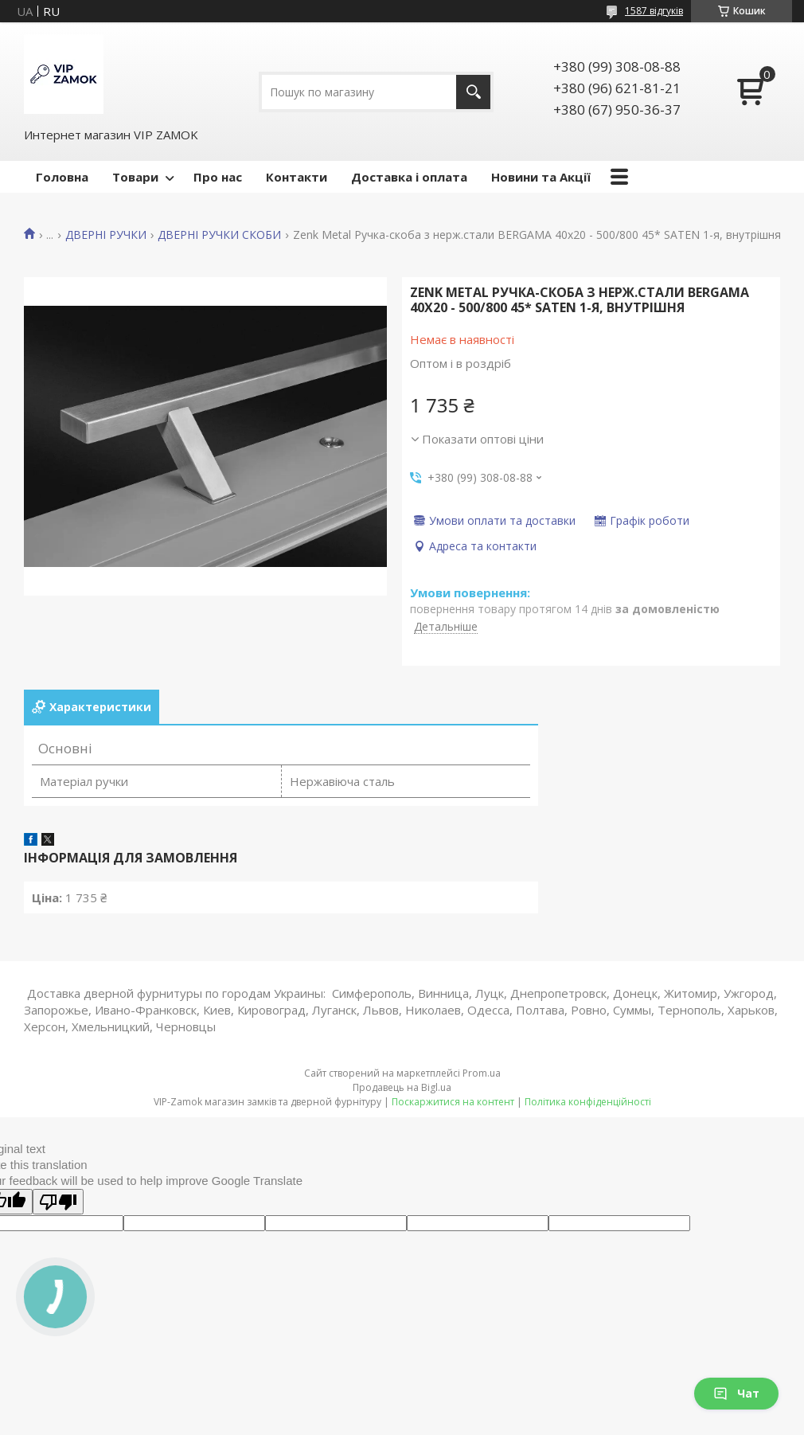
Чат (736, 1393)
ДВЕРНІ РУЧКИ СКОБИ (219, 235)
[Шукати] (473, 92)
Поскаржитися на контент (453, 1102)
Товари (135, 177)
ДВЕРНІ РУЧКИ (105, 235)
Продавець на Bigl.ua (402, 1087)
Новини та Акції (541, 177)
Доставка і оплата (409, 177)
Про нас (217, 177)
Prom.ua (481, 1073)
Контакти (296, 177)
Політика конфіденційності (588, 1102)
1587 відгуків (654, 11)
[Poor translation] (58, 1201)
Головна (62, 177)
